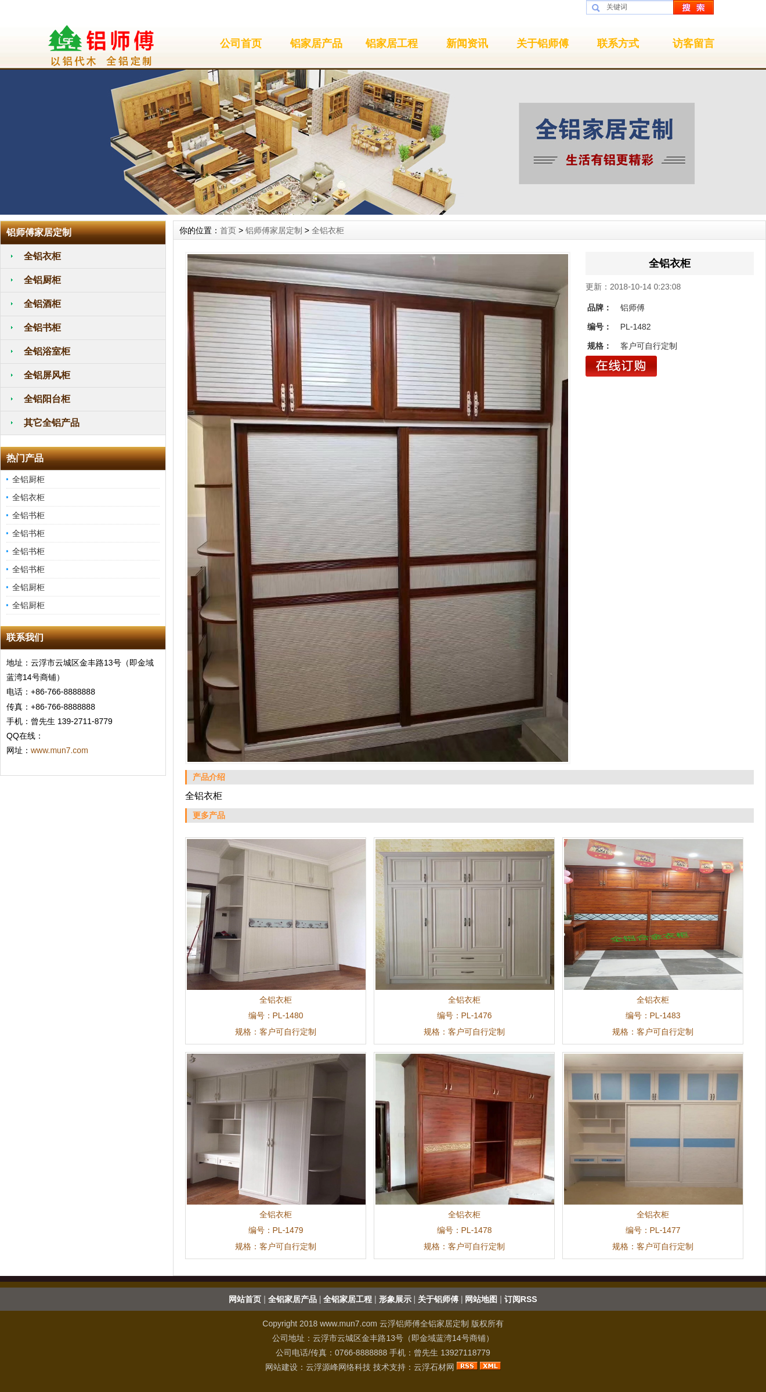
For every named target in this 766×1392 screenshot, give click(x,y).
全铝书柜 (42, 327)
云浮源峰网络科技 (338, 1367)
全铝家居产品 (292, 1299)
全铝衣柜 (42, 256)
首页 (228, 230)
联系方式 (618, 43)
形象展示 (395, 1299)
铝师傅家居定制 (273, 230)
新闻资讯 (467, 43)
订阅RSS (520, 1299)
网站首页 (245, 1299)
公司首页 (241, 43)
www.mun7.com (59, 750)
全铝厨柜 (42, 280)
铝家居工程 (392, 43)
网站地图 (481, 1299)
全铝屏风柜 (47, 375)
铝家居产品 (316, 43)
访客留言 (693, 43)
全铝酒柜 (42, 304)
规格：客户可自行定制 (275, 1031)
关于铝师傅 (542, 43)
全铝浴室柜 (47, 351)
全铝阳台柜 (47, 399)
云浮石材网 (434, 1367)
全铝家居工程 (347, 1299)
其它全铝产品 (52, 423)
